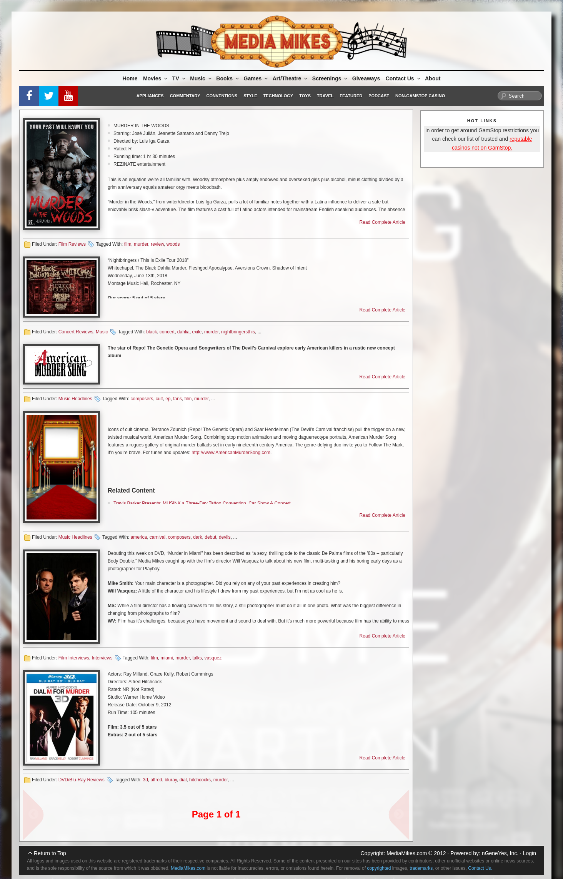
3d (145, 779)
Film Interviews (73, 658)
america (138, 537)
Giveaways (366, 78)
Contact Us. (480, 868)
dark (197, 537)
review (157, 244)
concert (167, 332)
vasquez (213, 658)
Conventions (221, 95)
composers (141, 398)
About (432, 78)
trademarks (421, 868)
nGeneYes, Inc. (500, 853)
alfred (156, 779)
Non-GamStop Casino (420, 95)
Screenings (330, 78)
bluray (171, 779)
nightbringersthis (238, 332)
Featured (351, 95)
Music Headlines (75, 398)
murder (141, 244)
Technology (278, 95)
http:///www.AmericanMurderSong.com (231, 452)
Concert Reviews (75, 332)
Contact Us (403, 78)
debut (210, 537)
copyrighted (379, 868)
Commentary (185, 95)
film (128, 244)
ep (167, 398)
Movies (155, 78)
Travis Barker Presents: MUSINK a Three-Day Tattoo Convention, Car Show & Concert (202, 503)
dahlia (183, 332)
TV (179, 78)
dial (183, 779)
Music (201, 78)
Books (228, 78)
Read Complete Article (382, 222)
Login (529, 853)
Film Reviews (72, 244)
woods (173, 244)
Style (250, 95)
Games (256, 78)
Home (130, 78)
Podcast (378, 95)
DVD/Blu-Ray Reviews (81, 779)
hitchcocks (200, 779)
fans (177, 398)
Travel (325, 95)
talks (197, 658)
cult (159, 398)
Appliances (150, 95)
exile (197, 332)
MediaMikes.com (406, 853)
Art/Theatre (291, 78)
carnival (157, 537)
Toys (305, 95)
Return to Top (50, 853)
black (151, 332)
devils (225, 537)
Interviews (102, 658)
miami (166, 658)
